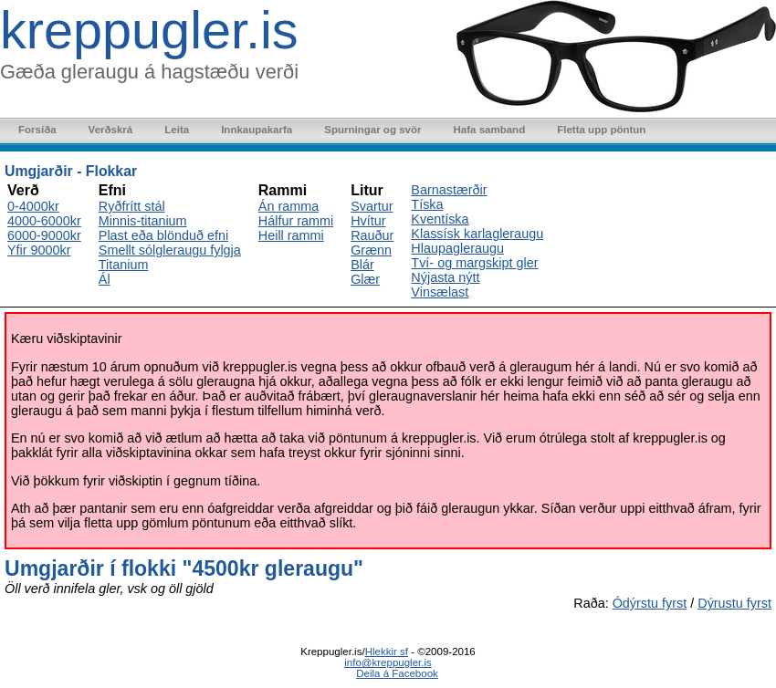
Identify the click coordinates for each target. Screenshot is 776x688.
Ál (104, 279)
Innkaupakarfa (256, 129)
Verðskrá (111, 129)
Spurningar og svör (372, 129)
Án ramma (288, 206)
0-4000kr (33, 206)
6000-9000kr (44, 235)
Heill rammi (291, 235)
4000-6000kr (44, 221)
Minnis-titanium (143, 221)
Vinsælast (439, 292)
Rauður (372, 235)
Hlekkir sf (386, 651)
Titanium (124, 264)
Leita (176, 129)
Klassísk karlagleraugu (477, 233)
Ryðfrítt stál (132, 206)
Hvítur (368, 221)
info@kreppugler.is (388, 662)
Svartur (372, 206)
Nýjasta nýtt (445, 277)
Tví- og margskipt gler (474, 262)
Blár (362, 264)
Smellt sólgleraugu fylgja (170, 250)
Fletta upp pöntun (601, 129)
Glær (365, 279)
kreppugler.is (149, 30)
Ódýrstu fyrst (650, 603)
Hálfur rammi (295, 221)
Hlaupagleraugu (457, 248)
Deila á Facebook (397, 673)
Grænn (371, 250)
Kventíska (439, 219)
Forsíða (37, 129)
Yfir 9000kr (39, 250)
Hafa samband (489, 129)
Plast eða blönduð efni (163, 235)
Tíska (427, 204)
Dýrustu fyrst (734, 603)
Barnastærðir (449, 189)
